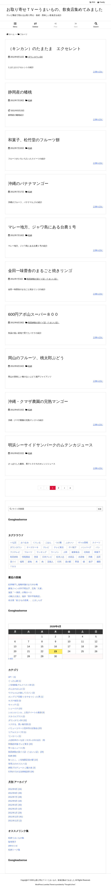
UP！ (12, 677)
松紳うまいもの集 (16, 838)
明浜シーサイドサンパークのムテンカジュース (50, 445)
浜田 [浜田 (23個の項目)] (98, 557)
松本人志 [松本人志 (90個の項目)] (60, 557)
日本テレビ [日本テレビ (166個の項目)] (47, 557)
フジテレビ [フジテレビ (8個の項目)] (15, 552)
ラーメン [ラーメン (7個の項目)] (55, 552)
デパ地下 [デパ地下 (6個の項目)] (72, 547)
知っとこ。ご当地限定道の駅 (23, 760)
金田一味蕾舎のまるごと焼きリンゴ (40, 271)
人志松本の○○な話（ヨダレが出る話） (26, 740)
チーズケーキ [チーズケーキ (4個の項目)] (32, 547)
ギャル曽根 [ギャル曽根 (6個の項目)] (83, 542)
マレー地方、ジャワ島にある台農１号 (42, 227)
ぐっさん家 (14, 681)
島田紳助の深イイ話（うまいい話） (42, 279)
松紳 (30, 100)
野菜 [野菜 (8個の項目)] (77, 562)
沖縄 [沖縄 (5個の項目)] (90, 557)
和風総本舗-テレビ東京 (20, 744)
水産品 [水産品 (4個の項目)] (71, 557)
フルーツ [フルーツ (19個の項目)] (28, 552)
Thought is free (70, 884)
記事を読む (98, 72)
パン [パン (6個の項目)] (98, 547)
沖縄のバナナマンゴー (28, 183)
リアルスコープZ (17, 732)
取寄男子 (12, 842)
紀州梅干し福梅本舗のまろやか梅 (23, 584)
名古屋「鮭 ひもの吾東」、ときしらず (25, 600)
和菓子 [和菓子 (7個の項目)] (97, 552)
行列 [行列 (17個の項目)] (59, 562)
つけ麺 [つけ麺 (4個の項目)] (58, 542)
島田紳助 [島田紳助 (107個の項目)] (14, 557)
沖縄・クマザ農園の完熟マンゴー (38, 401)
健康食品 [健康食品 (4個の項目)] (75, 552)
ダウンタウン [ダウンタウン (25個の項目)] (16, 547)
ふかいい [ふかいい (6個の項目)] (70, 542)
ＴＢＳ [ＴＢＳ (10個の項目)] (13, 566)
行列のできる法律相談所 (21, 771)
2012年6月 (15, 801)
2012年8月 (15, 793)
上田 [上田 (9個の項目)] (65, 552)
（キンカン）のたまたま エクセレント (44, 48)
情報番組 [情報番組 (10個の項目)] (26, 557)
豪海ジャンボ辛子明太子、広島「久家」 (26, 588)
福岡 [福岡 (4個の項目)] (22, 562)
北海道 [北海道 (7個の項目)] (87, 552)
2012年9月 (15, 789)
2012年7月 (15, 797)
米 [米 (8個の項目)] (37, 562)
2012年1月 (15, 813)
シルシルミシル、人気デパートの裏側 (26, 712)
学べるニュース (16, 748)
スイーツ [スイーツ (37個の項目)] (96, 542)
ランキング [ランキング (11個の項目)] (41, 552)
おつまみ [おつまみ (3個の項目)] (25, 542)
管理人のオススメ (17, 764)
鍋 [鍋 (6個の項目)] (84, 562)
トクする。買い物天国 (19, 724)
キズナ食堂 (14, 701)
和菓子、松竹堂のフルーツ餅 (34, 140)
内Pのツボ (12, 846)
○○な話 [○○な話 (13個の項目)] (13, 542)
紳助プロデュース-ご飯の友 (22, 768)
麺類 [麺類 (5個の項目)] (99, 562)
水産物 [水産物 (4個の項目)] (81, 557)
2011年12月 (15, 817)
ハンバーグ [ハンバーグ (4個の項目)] (86, 547)
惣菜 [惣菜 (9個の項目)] (36, 557)
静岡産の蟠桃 (20, 92)
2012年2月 (15, 809)
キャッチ (13, 704)
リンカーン (14, 736)
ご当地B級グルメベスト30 (21, 685)
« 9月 (10, 659)
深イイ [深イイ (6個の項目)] (13, 562)
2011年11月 (15, 820)
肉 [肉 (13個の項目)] (43, 562)
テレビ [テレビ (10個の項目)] (46, 547)
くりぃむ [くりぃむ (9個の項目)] (37, 542)
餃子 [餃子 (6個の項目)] (91, 562)
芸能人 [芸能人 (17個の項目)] (50, 562)
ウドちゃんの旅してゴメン (21, 693)
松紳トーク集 (14, 850)
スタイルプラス (16, 716)
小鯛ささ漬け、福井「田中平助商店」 (25, 596)
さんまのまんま (16, 689)
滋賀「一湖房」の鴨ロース (20, 592)
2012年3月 (15, 805)
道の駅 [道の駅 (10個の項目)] (68, 562)
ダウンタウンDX (35, 57)
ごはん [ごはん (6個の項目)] (48, 542)
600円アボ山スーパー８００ (33, 314)
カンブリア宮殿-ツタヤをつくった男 (25, 697)
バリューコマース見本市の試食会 (25, 728)
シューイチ (15, 708)
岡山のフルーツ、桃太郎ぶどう (36, 358)
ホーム (11, 34)
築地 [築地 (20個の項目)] (30, 562)
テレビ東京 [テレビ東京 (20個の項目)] (59, 547)
